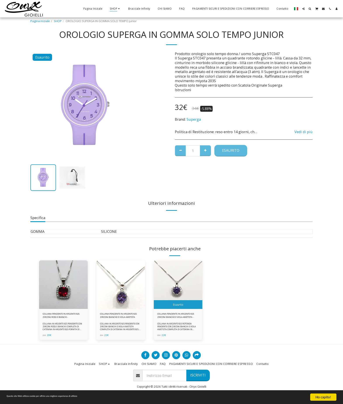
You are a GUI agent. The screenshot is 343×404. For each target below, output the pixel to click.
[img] (63, 284)
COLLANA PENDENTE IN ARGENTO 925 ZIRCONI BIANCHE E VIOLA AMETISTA (118, 316)
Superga (194, 119)
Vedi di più (303, 132)
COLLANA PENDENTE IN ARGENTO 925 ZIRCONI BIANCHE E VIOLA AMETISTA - (175, 316)
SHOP (58, 21)
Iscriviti (198, 377)
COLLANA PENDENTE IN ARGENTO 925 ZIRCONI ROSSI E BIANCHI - (62, 316)
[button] (303, 8)
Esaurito (230, 150)
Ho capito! (323, 397)
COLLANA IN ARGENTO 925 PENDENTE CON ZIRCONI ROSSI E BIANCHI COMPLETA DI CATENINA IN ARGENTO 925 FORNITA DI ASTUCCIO (63, 330)
